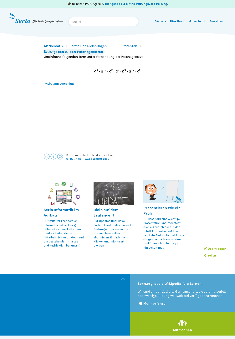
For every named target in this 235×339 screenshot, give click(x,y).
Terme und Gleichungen (88, 46)
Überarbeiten (215, 249)
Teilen (210, 255)
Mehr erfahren (153, 303)
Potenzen (130, 46)
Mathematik (53, 46)
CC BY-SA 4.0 (73, 159)
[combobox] (103, 21)
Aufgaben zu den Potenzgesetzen (73, 52)
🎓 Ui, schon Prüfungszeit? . (117, 4)
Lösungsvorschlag (59, 83)
